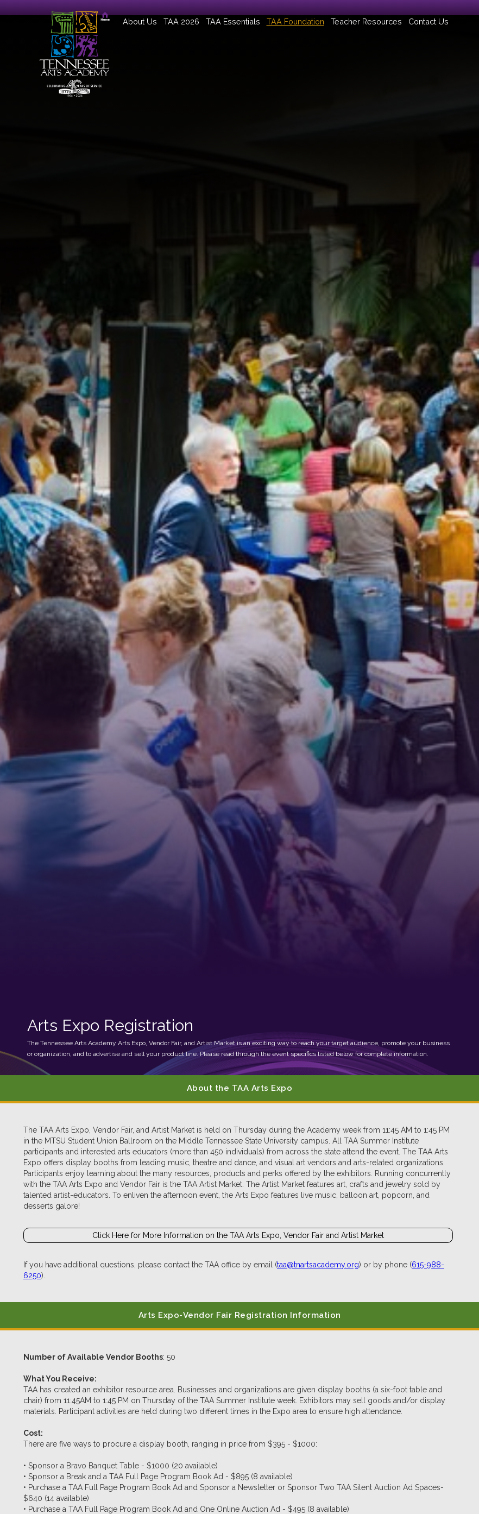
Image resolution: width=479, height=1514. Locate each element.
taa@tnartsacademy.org (318, 1264)
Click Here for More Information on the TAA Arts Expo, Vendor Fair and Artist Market (238, 1235)
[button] (140, 21)
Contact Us (428, 21)
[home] (74, 48)
